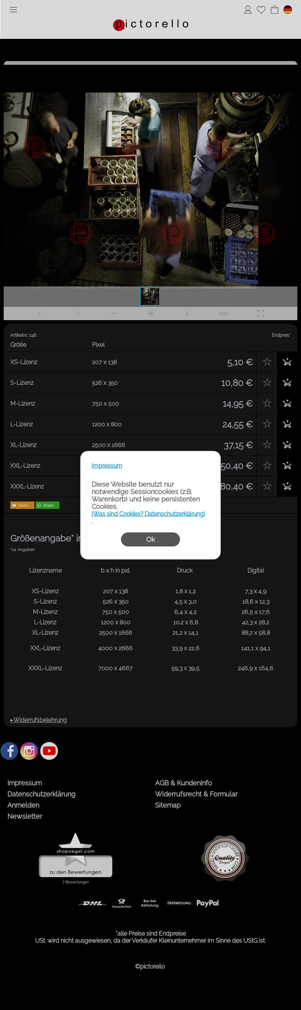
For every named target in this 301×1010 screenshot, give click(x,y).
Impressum (107, 465)
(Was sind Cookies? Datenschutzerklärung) (148, 513)
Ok (150, 539)
